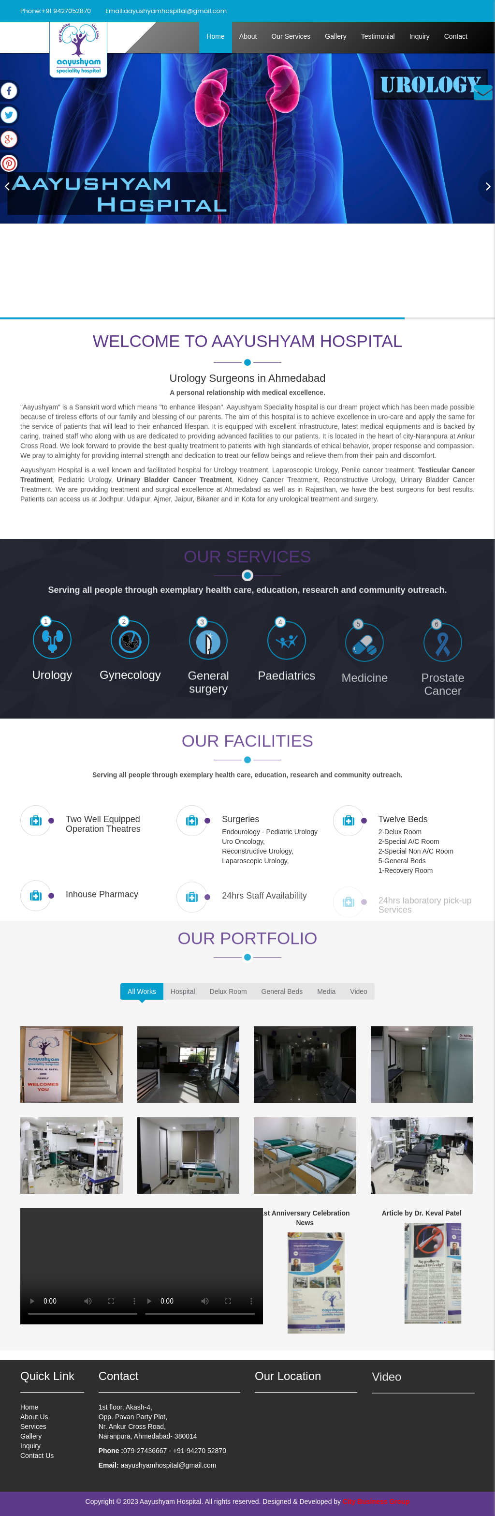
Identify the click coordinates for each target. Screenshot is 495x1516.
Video (358, 991)
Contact (455, 36)
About (248, 36)
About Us (34, 1421)
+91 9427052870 (66, 10)
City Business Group (376, 1501)
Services (33, 1431)
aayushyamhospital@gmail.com (175, 10)
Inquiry (419, 36)
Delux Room (228, 991)
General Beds (282, 991)
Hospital (183, 991)
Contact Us (37, 1460)
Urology (52, 679)
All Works (142, 991)
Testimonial (378, 36)
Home (215, 36)
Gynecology (130, 683)
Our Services (290, 36)
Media (326, 991)
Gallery (335, 36)
